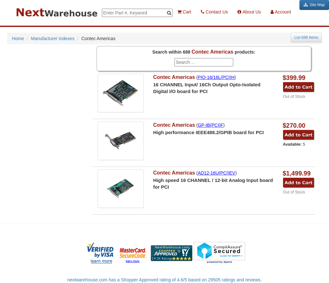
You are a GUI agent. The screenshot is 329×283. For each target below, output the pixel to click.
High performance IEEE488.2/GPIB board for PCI (208, 132)
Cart (184, 11)
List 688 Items (306, 37)
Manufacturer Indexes (52, 38)
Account (281, 11)
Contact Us (214, 11)
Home (18, 38)
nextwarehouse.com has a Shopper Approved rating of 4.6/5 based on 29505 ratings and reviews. (164, 279)
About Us (249, 11)
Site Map (314, 5)
